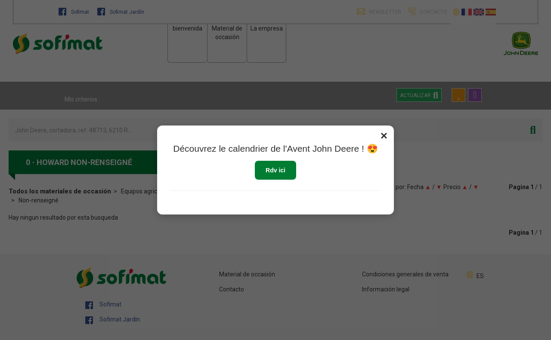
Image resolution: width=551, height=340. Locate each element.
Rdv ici (275, 170)
